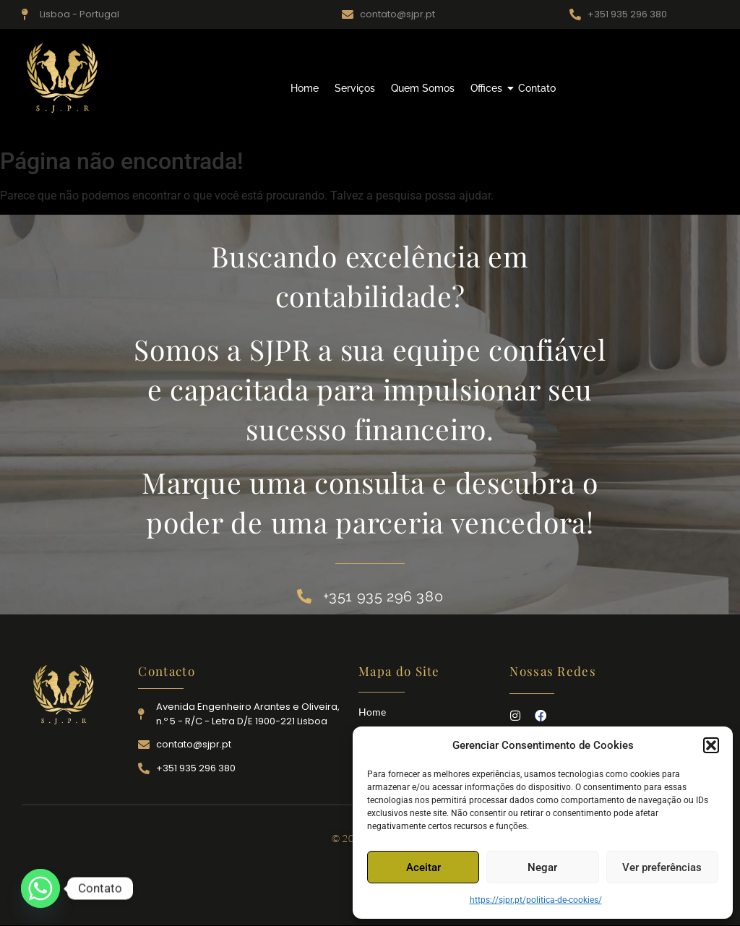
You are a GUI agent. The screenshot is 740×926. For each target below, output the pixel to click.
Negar (542, 867)
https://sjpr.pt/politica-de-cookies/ (536, 900)
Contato (537, 88)
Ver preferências (662, 867)
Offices (488, 88)
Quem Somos (423, 88)
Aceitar (423, 867)
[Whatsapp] (40, 888)
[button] (711, 745)
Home (305, 88)
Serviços (355, 88)
